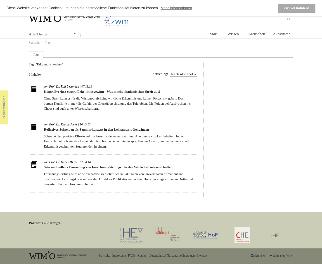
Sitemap (202, 255)
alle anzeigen (52, 223)
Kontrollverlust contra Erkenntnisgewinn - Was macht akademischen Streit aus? (102, 91)
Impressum (119, 255)
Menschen (257, 34)
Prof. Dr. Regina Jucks (63, 124)
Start (213, 34)
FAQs (131, 255)
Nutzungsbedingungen (181, 255)
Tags (48, 42)
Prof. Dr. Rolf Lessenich (64, 86)
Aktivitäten (282, 34)
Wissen (233, 34)
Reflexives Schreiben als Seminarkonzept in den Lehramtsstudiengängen (96, 129)
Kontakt (142, 255)
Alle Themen (39, 34)
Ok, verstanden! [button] (296, 8)
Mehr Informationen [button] (176, 8)
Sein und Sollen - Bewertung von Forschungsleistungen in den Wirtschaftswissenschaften (108, 167)
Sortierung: (160, 74)
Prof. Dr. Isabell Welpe (63, 162)
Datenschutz (157, 255)
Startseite (34, 42)
